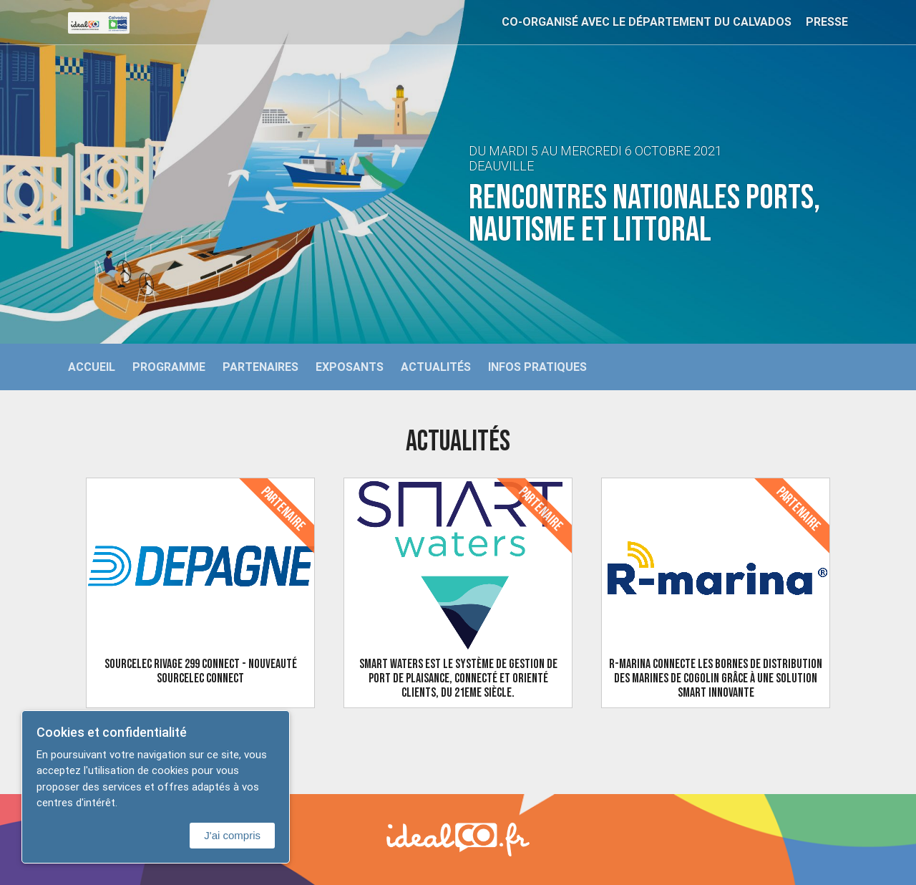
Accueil (91, 366)
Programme (168, 366)
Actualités (436, 366)
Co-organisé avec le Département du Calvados (646, 21)
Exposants (350, 366)
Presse (827, 21)
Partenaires (260, 366)
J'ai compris (232, 835)
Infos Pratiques (537, 366)
